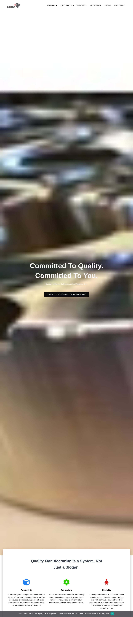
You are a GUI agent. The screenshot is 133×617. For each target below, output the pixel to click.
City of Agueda (95, 5)
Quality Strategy (67, 5)
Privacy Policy (119, 5)
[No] (130, 614)
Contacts (107, 5)
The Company (52, 5)
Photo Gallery (82, 5)
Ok (112, 613)
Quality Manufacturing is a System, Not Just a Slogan (67, 295)
